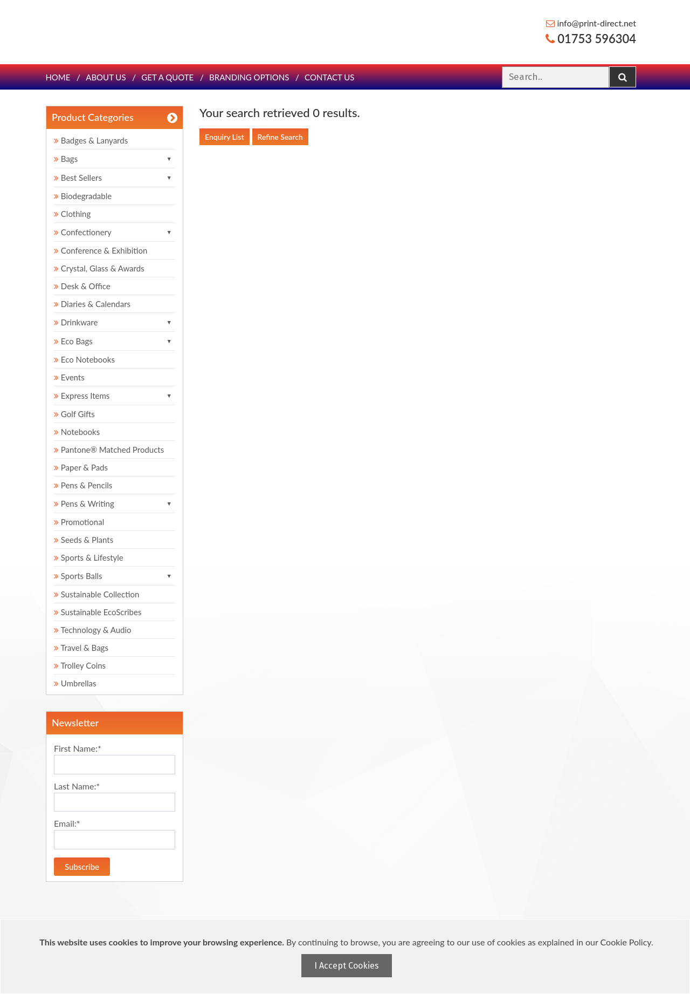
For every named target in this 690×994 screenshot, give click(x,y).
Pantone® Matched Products (109, 449)
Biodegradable (83, 196)
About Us (106, 77)
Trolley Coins (81, 665)
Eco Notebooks (84, 359)
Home (57, 77)
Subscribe (82, 867)
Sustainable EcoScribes (97, 612)
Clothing (72, 214)
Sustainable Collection (96, 594)
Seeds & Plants (83, 539)
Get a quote (167, 77)
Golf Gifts (74, 414)
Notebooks (77, 432)
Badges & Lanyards (91, 140)
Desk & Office (82, 286)
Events (69, 377)
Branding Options (249, 77)
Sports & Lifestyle (88, 557)
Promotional (79, 522)
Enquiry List (224, 136)
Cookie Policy (626, 942)
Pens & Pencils (83, 485)
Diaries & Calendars (92, 304)
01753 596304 (591, 38)
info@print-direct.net (591, 23)
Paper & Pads (81, 467)
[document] (346, 956)
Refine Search (280, 136)
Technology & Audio (93, 630)
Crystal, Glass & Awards (99, 268)
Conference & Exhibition (100, 250)
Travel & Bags (81, 647)
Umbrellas (75, 683)
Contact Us (329, 77)
